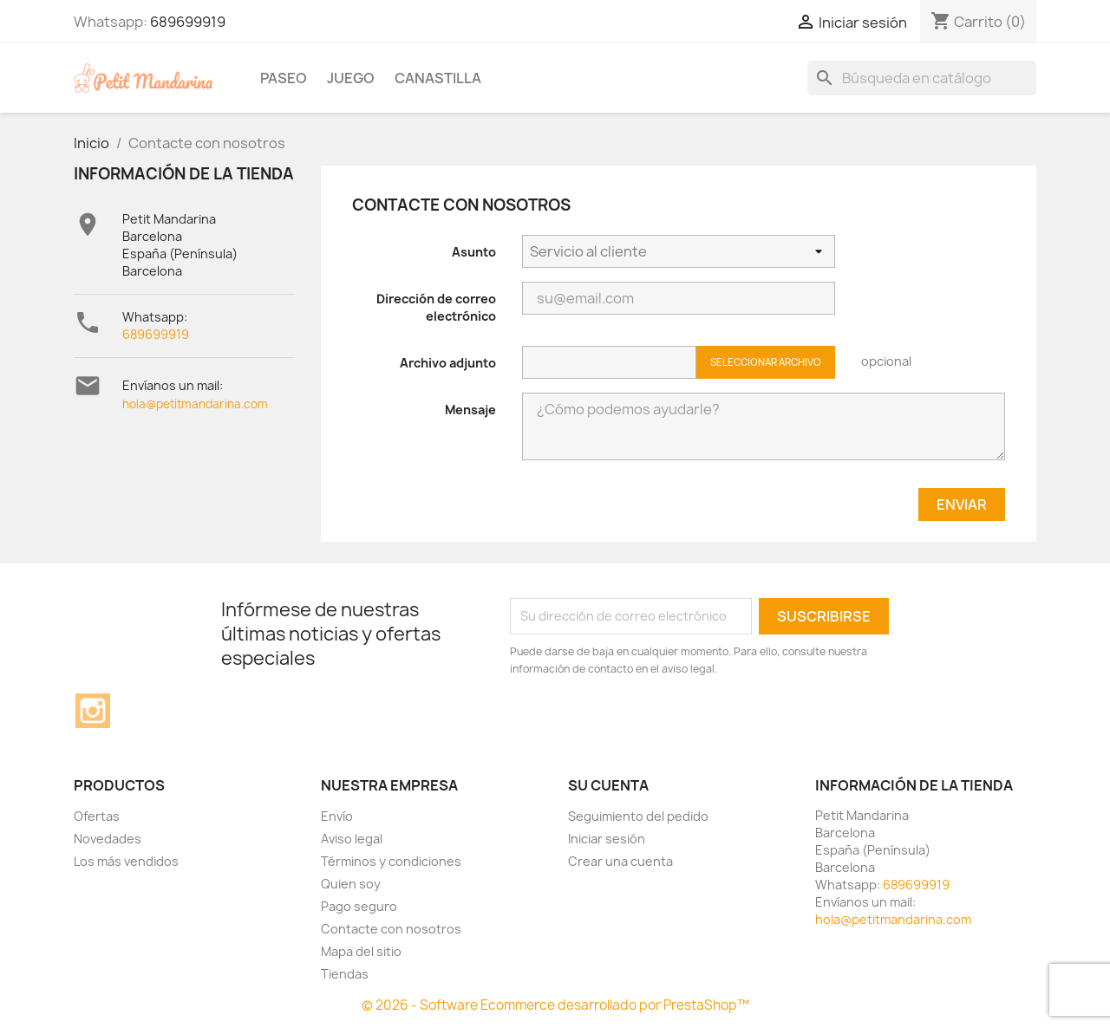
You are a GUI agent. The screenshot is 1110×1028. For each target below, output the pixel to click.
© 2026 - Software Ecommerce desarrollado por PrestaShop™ (555, 1005)
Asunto (474, 252)
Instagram (92, 710)
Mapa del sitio (361, 951)
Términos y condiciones (391, 861)
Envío (337, 816)
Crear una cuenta (620, 861)
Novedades (107, 838)
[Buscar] (921, 78)
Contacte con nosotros (391, 929)
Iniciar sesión (606, 838)
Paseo (283, 78)
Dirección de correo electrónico (436, 307)
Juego (351, 78)
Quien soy (351, 883)
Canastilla (438, 78)
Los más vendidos (126, 861)
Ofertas (97, 816)
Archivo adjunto (448, 363)
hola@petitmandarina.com (195, 404)
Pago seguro (359, 906)
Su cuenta (608, 785)
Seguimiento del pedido (638, 816)
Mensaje (470, 409)
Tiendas (345, 974)
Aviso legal (351, 838)
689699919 (187, 21)
